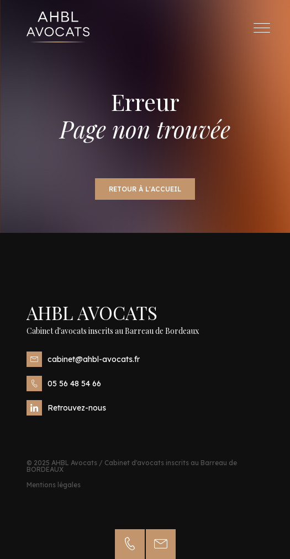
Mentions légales (54, 485)
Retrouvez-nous (66, 408)
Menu (265, 28)
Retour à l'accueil (145, 189)
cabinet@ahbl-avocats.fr (83, 359)
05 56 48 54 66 (64, 383)
